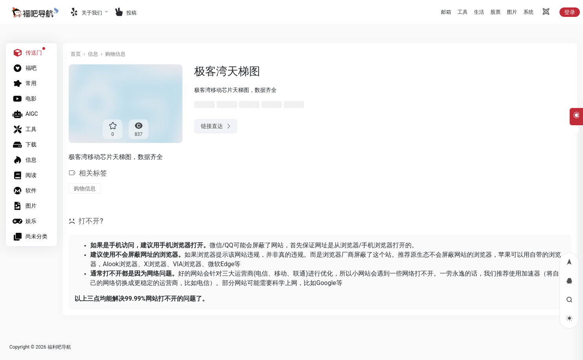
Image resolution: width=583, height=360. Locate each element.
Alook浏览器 (120, 264)
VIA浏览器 (187, 264)
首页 (76, 54)
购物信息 (115, 54)
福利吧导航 (59, 347)
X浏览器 (155, 264)
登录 (569, 12)
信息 (93, 54)
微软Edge (221, 264)
